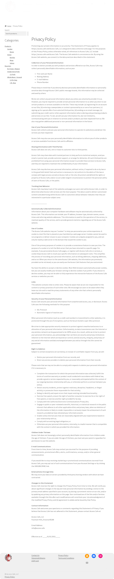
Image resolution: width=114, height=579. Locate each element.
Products (39, 4)
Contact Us (35, 555)
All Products (27, 4)
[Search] (28, 33)
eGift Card (26, 11)
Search (7, 30)
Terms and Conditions (66, 558)
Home (9, 26)
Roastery (53, 4)
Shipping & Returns (38, 558)
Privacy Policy (63, 555)
